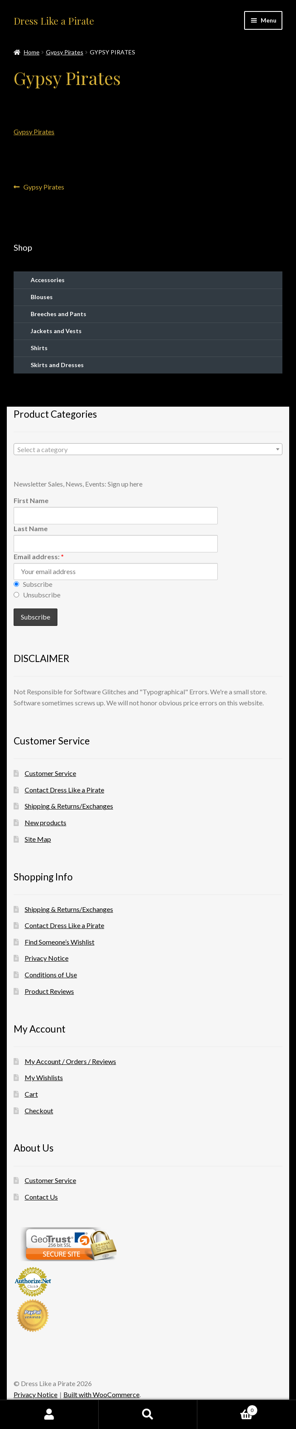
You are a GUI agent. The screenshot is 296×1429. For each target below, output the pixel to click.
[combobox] (148, 449)
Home (32, 52)
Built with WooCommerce (101, 1394)
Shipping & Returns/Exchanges (69, 806)
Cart (31, 1094)
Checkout (39, 1110)
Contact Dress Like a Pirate (64, 790)
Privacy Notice (46, 958)
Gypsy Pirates (64, 52)
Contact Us (41, 1197)
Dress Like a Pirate (54, 20)
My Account (49, 1414)
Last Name (31, 528)
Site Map (38, 839)
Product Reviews (49, 991)
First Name (31, 500)
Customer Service (50, 773)
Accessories (48, 279)
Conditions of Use (51, 975)
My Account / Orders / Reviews (70, 1061)
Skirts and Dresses (57, 364)
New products (45, 822)
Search (148, 1414)
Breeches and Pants (58, 313)
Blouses (42, 296)
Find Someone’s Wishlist (59, 942)
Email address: (39, 556)
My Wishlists (44, 1077)
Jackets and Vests (56, 330)
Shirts (39, 347)
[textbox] (148, 450)
